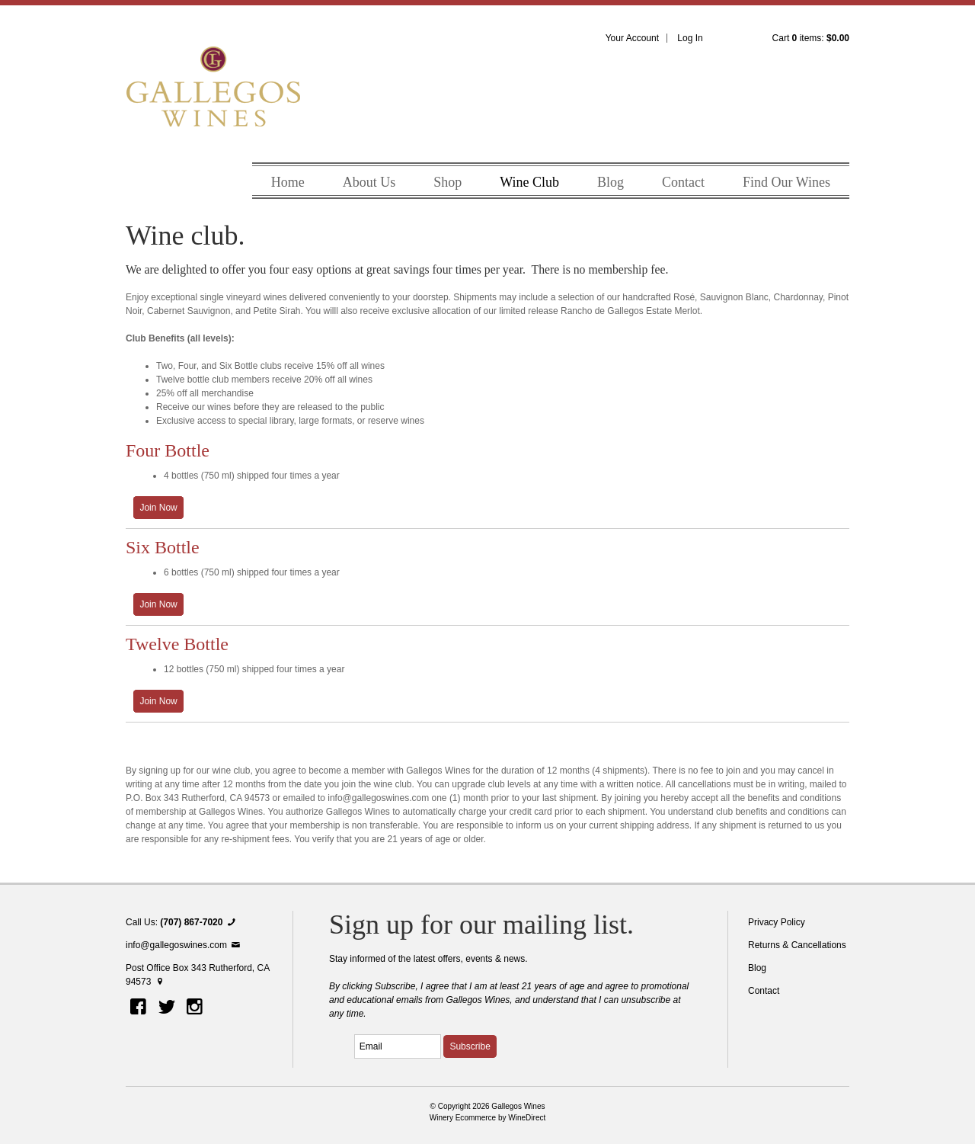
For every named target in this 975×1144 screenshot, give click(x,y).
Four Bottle (167, 450)
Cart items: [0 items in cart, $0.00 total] (810, 38)
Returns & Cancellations (797, 945)
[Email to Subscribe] (397, 1046)
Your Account (632, 38)
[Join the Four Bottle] (158, 507)
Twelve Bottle (177, 644)
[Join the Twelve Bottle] (158, 701)
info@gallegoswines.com (184, 945)
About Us (369, 182)
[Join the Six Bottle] (158, 604)
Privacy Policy (776, 922)
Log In (689, 38)
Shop (447, 182)
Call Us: (182, 922)
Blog (610, 182)
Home (288, 182)
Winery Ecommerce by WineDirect (488, 1118)
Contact (683, 182)
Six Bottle (163, 547)
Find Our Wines (786, 182)
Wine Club (529, 182)
